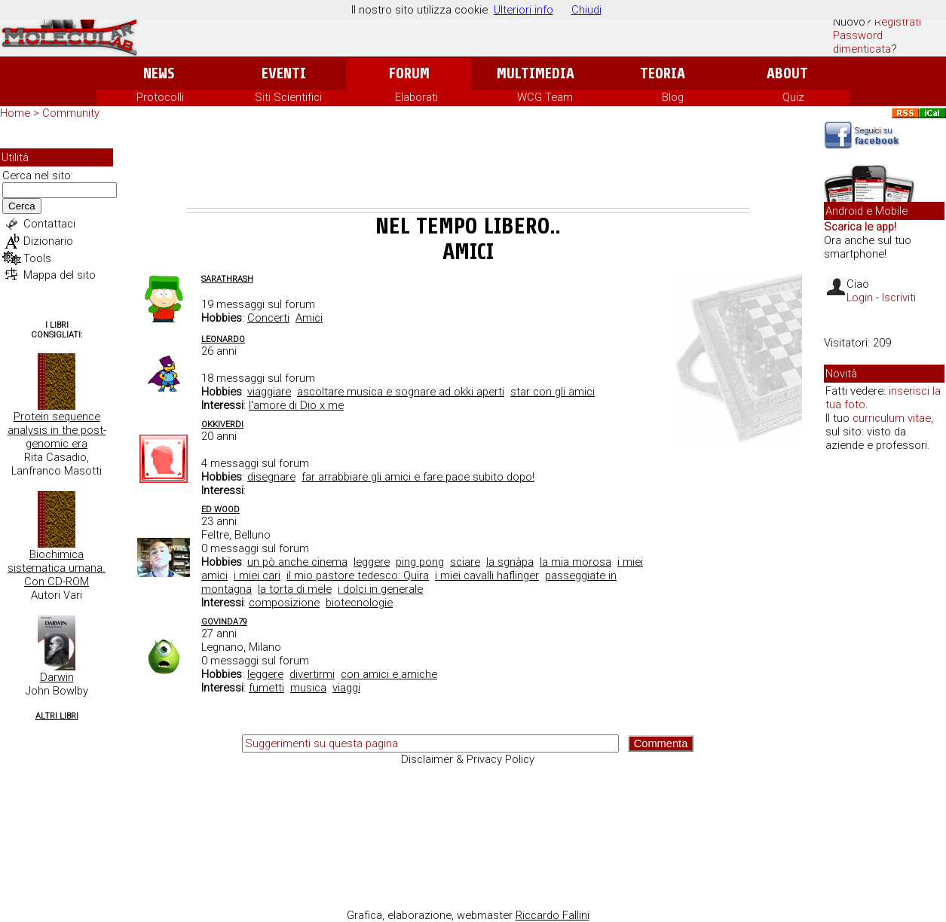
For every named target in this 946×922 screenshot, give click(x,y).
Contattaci (49, 223)
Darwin (57, 677)
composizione (284, 602)
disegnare (271, 477)
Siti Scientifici (288, 97)
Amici (309, 318)
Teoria (662, 73)
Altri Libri (56, 716)
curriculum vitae (892, 418)
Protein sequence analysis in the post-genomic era (57, 430)
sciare (465, 562)
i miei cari (257, 575)
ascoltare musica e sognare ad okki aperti (400, 391)
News (158, 73)
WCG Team (545, 97)
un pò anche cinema (297, 562)
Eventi (284, 73)
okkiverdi (222, 424)
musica (308, 688)
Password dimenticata (862, 42)
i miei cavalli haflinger (487, 575)
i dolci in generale (380, 589)
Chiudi (586, 10)
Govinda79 (224, 622)
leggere (372, 562)
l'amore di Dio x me (296, 405)
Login (860, 297)
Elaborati (416, 97)
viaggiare (269, 391)
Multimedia (535, 73)
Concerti (268, 318)
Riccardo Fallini (552, 915)
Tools (37, 258)
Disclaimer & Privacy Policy (467, 759)
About (787, 73)
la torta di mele (295, 589)
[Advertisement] (468, 166)
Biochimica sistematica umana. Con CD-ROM (57, 568)
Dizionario (48, 241)
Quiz (793, 97)
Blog (673, 97)
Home (15, 113)
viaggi (346, 688)
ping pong (420, 562)
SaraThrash (227, 279)
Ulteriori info (523, 10)
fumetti (266, 688)
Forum (409, 73)
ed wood (220, 509)
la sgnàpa (510, 562)
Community (70, 113)
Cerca (21, 206)
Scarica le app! (860, 227)
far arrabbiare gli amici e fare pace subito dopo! (418, 477)
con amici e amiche (389, 674)
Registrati (897, 22)
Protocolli (160, 97)
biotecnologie (359, 602)
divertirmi (312, 674)
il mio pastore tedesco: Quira (357, 575)
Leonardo (223, 339)
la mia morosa (575, 562)
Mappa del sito (59, 275)
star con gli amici (552, 391)
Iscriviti (899, 297)
